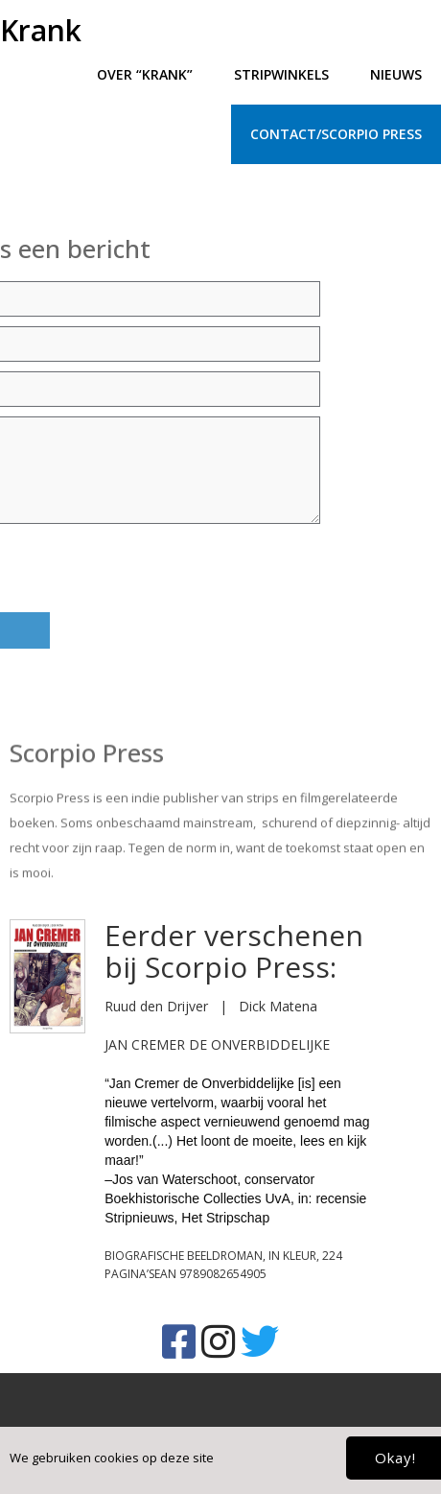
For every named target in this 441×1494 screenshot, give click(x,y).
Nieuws (396, 74)
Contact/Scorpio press (336, 134)
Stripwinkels (281, 74)
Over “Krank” (145, 74)
